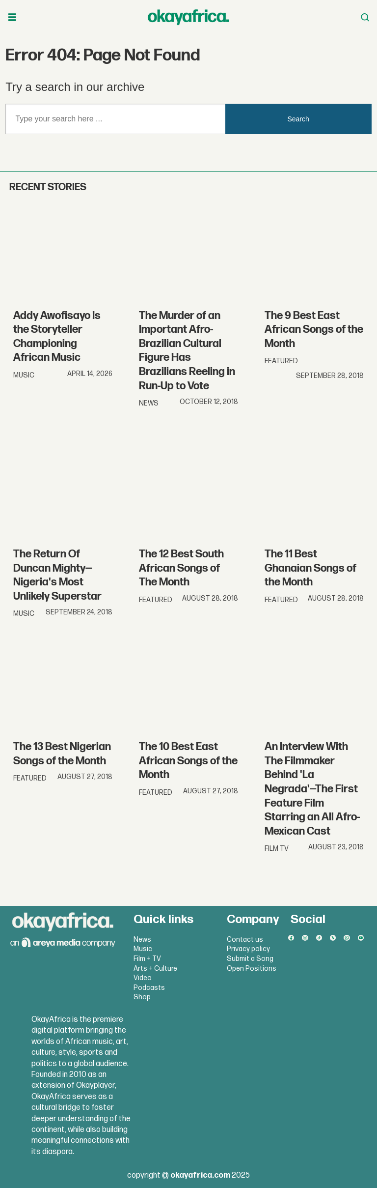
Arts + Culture (155, 968)
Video (143, 978)
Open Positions (251, 968)
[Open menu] (12, 17)
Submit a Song (250, 959)
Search (298, 119)
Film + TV (147, 959)
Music (143, 949)
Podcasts (149, 988)
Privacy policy (248, 949)
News (142, 939)
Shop (142, 997)
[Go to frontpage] (188, 17)
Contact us (245, 939)
